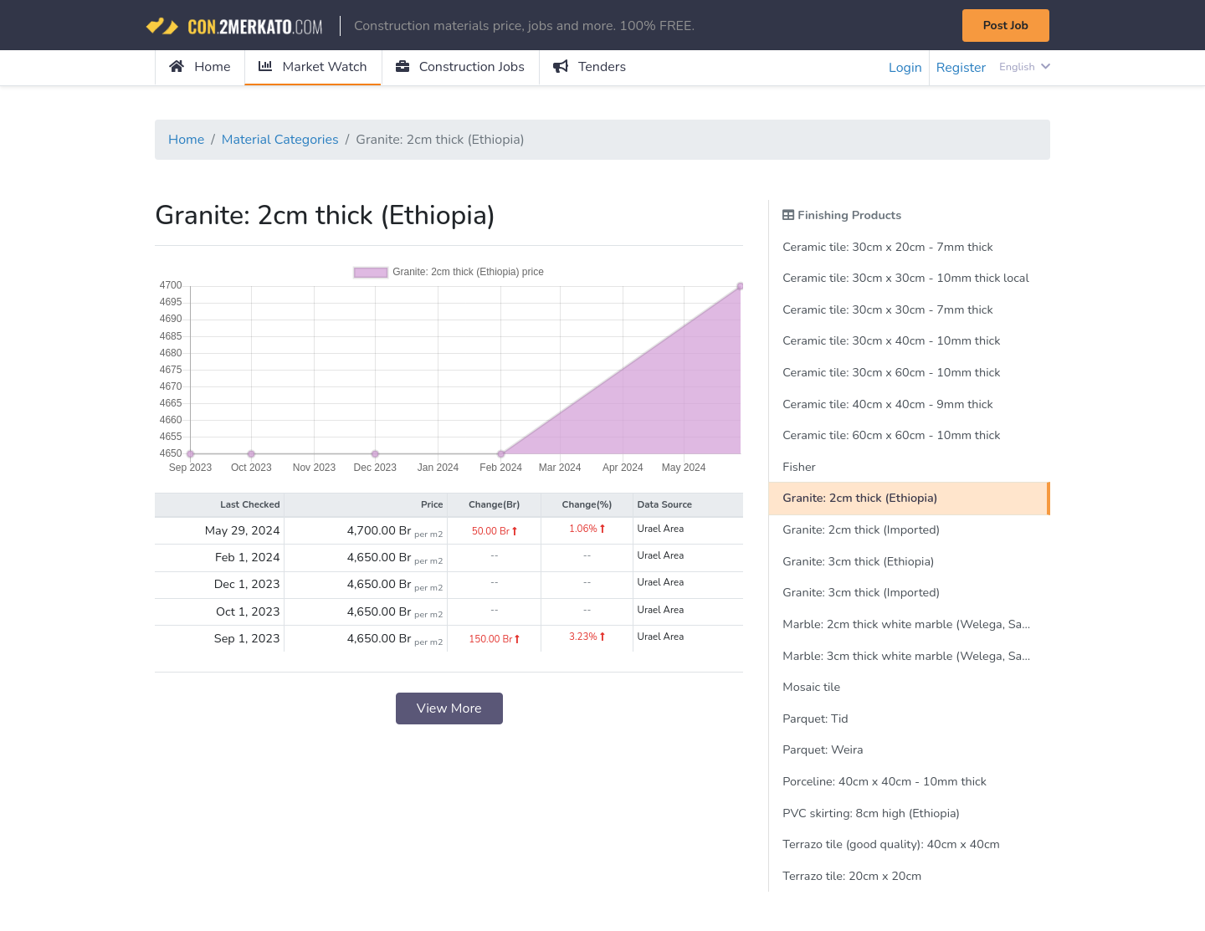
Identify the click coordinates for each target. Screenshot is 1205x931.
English (1024, 66)
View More (449, 708)
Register (961, 68)
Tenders (589, 67)
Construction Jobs (460, 67)
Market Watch (313, 67)
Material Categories (280, 139)
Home (199, 67)
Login (905, 68)
